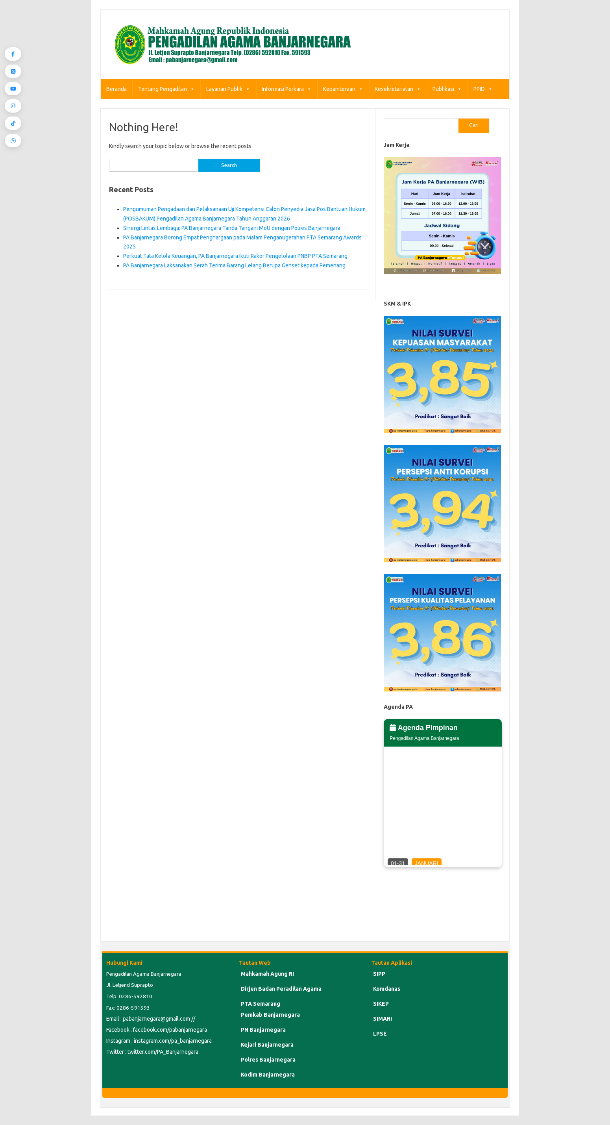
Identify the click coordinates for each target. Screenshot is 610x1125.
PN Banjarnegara (263, 1030)
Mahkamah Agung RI (267, 974)
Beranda (116, 89)
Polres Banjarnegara (268, 1059)
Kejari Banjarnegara (267, 1045)
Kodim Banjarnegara (268, 1074)
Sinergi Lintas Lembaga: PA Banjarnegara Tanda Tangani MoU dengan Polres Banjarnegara (231, 228)
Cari (474, 125)
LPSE (380, 1033)
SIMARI (382, 1019)
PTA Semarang (260, 1004)
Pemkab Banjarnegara (270, 1015)
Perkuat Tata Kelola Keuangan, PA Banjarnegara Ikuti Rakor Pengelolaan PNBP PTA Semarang (235, 256)
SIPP (379, 974)
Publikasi (447, 89)
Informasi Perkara (287, 89)
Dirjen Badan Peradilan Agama (281, 989)
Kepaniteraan (343, 89)
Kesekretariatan (398, 89)
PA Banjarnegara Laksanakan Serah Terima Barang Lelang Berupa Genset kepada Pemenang (234, 265)
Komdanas (386, 989)
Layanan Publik (228, 89)
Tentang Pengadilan (166, 89)
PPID (483, 89)
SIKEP (381, 1004)
